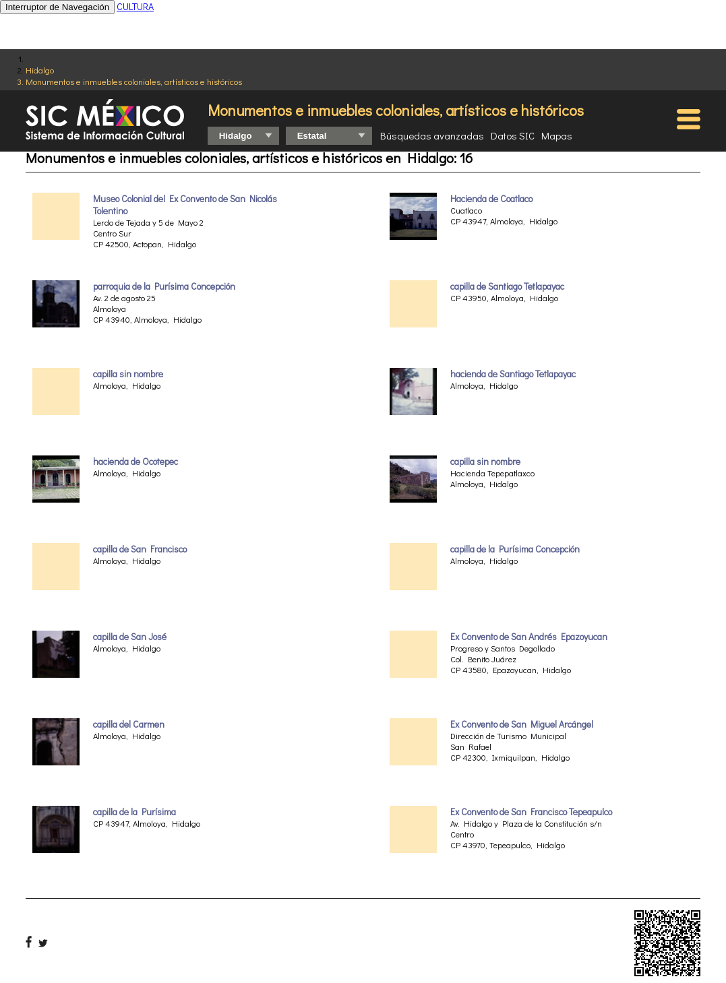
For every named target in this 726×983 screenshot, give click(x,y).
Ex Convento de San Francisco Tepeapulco (531, 812)
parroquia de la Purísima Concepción (164, 286)
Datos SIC (513, 135)
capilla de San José (130, 637)
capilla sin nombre (128, 374)
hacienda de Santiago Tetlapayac (513, 374)
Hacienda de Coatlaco (491, 199)
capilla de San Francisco (140, 549)
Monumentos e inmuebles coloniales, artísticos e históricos (134, 81)
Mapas (556, 135)
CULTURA (135, 6)
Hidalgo (40, 69)
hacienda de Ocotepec (135, 461)
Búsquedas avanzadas (432, 135)
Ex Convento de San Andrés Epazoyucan (528, 637)
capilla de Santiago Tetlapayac (507, 286)
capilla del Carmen (128, 724)
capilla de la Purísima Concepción (515, 549)
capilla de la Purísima (134, 812)
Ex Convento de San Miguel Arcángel (521, 724)
